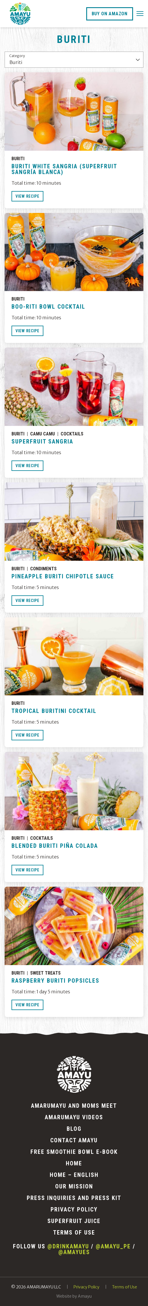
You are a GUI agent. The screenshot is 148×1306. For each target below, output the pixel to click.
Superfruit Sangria (42, 441)
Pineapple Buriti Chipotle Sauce (62, 576)
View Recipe (27, 196)
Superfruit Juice (74, 1221)
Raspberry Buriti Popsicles (55, 980)
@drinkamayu (68, 1246)
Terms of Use (74, 1232)
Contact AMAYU (74, 1140)
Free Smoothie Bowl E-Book (74, 1151)
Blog (74, 1128)
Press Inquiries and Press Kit (74, 1197)
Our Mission (74, 1186)
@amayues (74, 1252)
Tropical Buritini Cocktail (54, 710)
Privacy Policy (74, 1209)
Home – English (74, 1174)
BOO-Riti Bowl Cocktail (48, 306)
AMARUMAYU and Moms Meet (74, 1105)
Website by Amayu (74, 1296)
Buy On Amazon (110, 13)
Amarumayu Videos (74, 1117)
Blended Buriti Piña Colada (54, 845)
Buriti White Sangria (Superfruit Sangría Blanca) (64, 169)
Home (74, 1163)
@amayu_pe (113, 1246)
